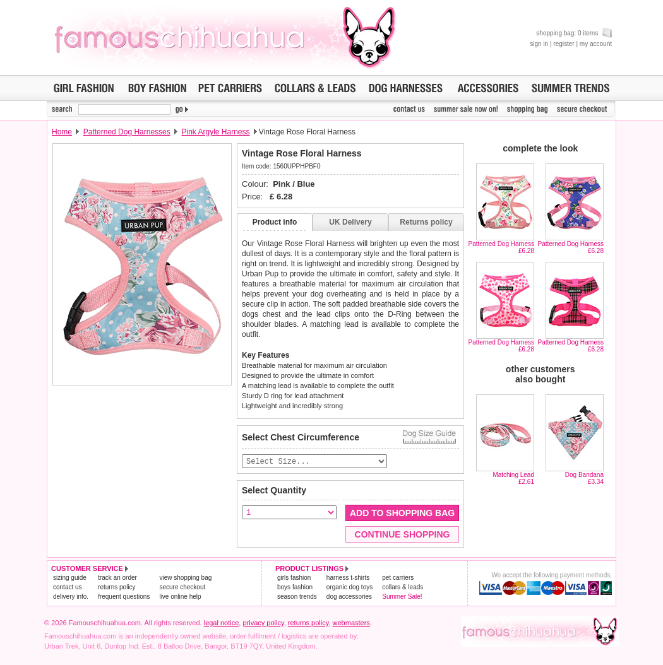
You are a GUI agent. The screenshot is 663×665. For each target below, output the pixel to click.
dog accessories (349, 597)
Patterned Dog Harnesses (126, 131)
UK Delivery (350, 222)
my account (596, 43)
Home (62, 131)
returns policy (116, 587)
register (563, 43)
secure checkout (182, 587)
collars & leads (402, 587)
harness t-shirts (347, 578)
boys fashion (295, 587)
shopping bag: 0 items (574, 33)
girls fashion (294, 578)
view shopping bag (185, 578)
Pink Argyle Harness (215, 131)
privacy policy (263, 623)
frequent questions (124, 597)
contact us (67, 587)
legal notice (221, 623)
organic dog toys (349, 587)
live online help (180, 597)
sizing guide (70, 578)
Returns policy (426, 222)
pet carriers (398, 578)
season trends (297, 597)
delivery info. (70, 597)
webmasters (351, 623)
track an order (117, 578)
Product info (275, 222)
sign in (539, 43)
